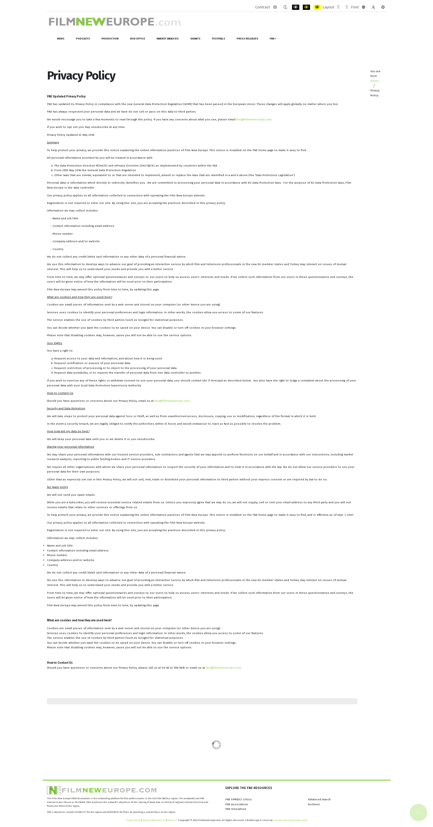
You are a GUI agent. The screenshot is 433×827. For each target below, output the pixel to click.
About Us (172, 820)
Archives (314, 804)
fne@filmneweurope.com (253, 119)
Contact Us (160, 820)
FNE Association (236, 804)
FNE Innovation (235, 809)
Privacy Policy (133, 820)
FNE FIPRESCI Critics (238, 799)
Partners (147, 820)
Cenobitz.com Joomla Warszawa (290, 820)
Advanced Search (319, 799)
